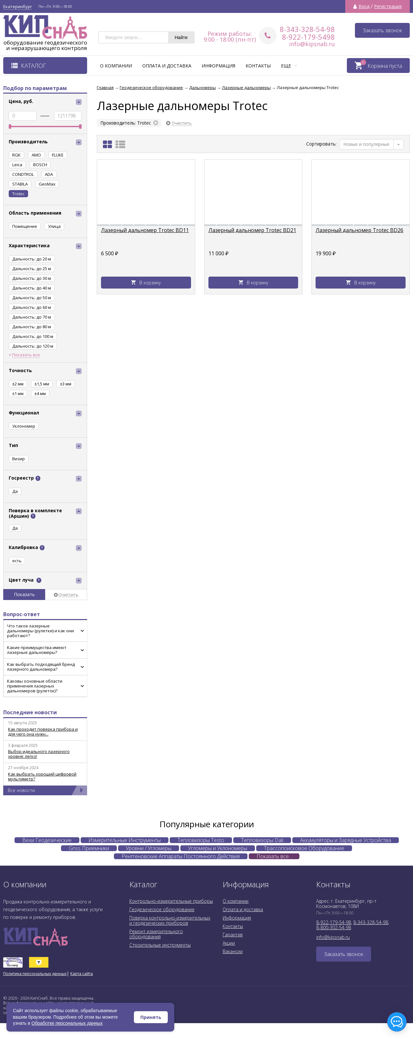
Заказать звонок (382, 30)
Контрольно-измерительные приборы (171, 901)
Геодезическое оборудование (162, 909)
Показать (24, 594)
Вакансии (233, 951)
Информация (218, 66)
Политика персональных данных (34, 973)
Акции (229, 943)
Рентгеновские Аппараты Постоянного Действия (181, 856)
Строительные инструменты (160, 945)
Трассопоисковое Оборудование (304, 848)
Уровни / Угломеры (148, 848)
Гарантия (233, 934)
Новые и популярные (366, 144)
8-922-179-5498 (308, 36)
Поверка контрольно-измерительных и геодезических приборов (169, 920)
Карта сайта (81, 973)
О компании (116, 66)
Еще (289, 66)
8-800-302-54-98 (333, 927)
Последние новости (30, 712)
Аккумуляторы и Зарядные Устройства (345, 840)
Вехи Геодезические (47, 840)
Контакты (258, 66)
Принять (150, 1017)
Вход (363, 6)
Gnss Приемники (89, 848)
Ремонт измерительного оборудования (156, 934)
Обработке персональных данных (67, 1023)
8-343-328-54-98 (307, 29)
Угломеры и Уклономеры (217, 848)
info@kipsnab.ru (312, 44)
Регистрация (388, 6)
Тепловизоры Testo (200, 840)
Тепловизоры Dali (262, 840)
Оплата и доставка (166, 66)
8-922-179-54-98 (333, 922)
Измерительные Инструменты (124, 840)
